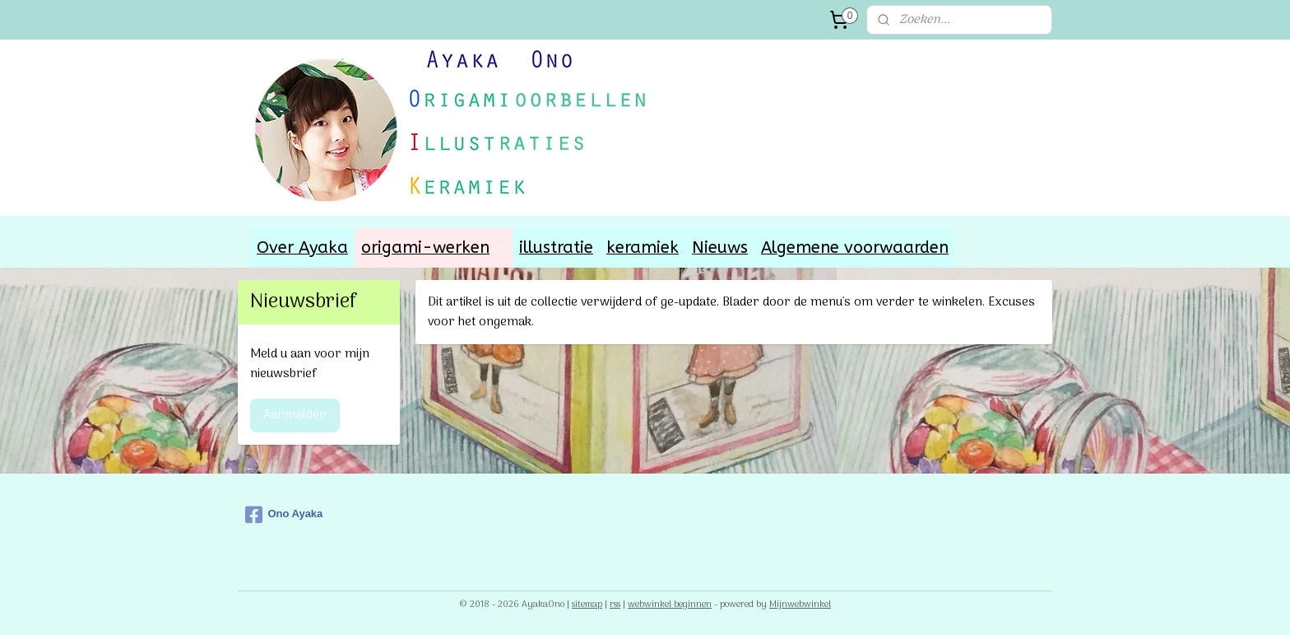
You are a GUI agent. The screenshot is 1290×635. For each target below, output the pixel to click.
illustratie (556, 247)
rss (615, 604)
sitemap (587, 604)
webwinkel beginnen (670, 604)
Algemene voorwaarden (855, 247)
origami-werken (433, 247)
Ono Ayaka (283, 515)
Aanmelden (295, 415)
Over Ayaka (302, 247)
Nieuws (720, 247)
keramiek (642, 247)
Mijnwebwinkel (800, 604)
